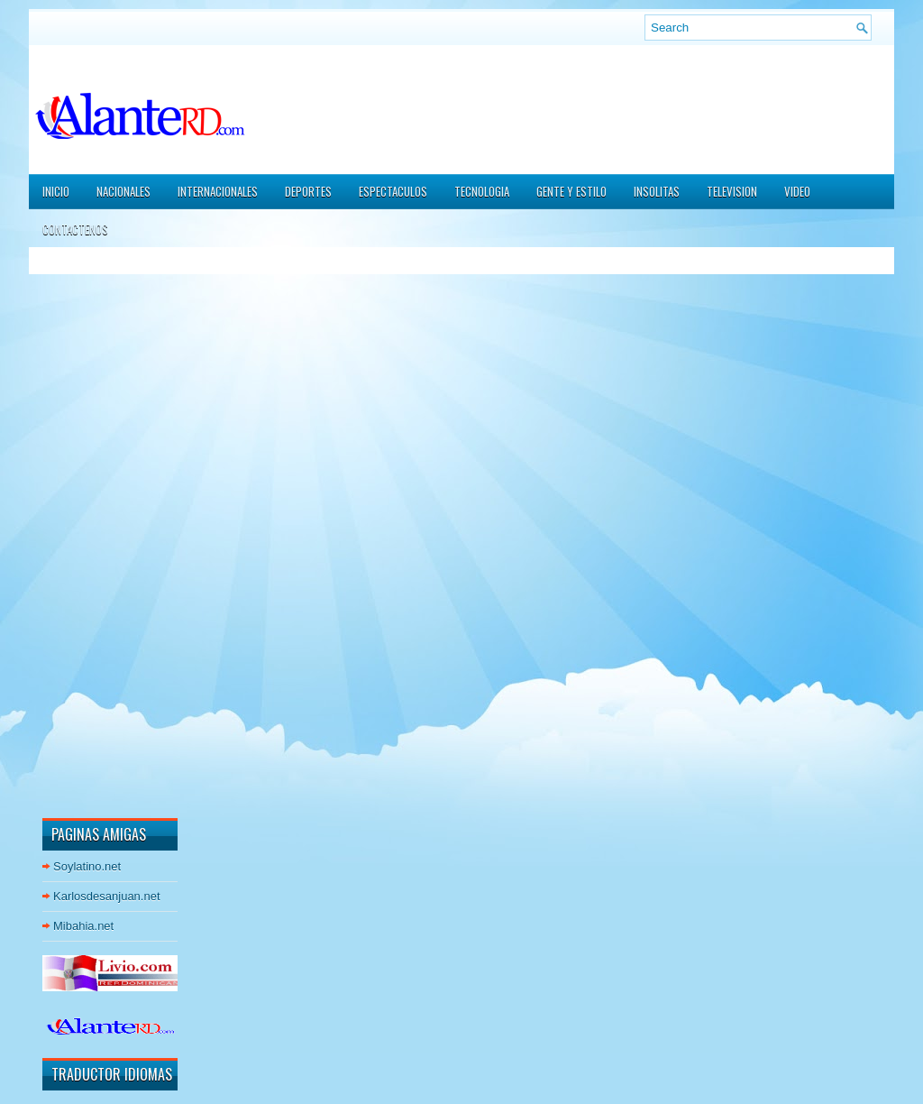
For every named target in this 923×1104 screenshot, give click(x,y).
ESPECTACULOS (393, 191)
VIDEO (797, 191)
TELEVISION (732, 191)
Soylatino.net (87, 866)
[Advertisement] (96, 531)
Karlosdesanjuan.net (106, 896)
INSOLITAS (657, 191)
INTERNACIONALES (218, 191)
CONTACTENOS (75, 229)
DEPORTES (308, 191)
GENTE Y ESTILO (571, 191)
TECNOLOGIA (481, 191)
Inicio (55, 191)
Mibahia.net (83, 926)
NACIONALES (123, 191)
